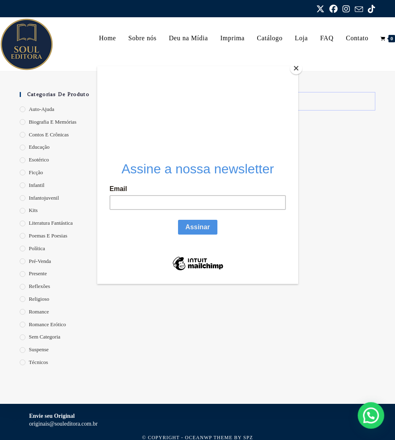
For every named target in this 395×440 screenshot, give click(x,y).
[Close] (296, 68)
